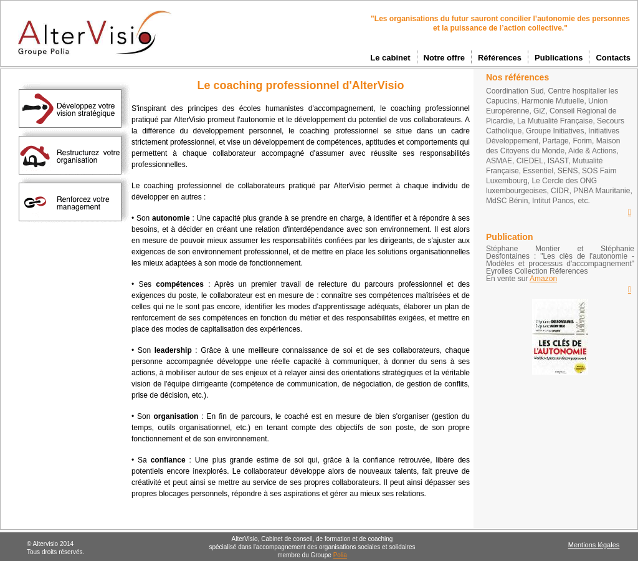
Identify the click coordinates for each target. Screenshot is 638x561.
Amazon (543, 278)
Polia (340, 555)
